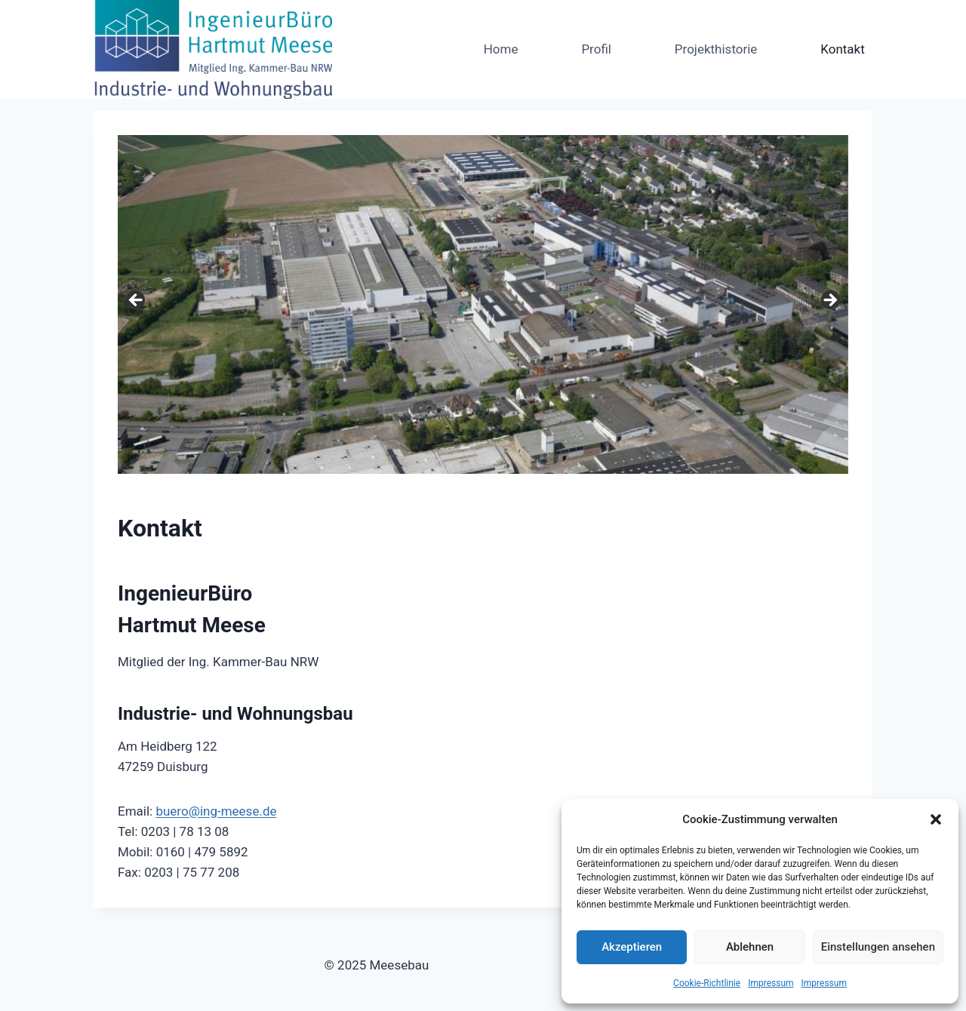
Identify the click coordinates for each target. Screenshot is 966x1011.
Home (501, 49)
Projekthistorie (716, 49)
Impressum (770, 983)
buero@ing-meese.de (215, 811)
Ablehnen (750, 947)
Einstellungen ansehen (878, 947)
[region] (483, 304)
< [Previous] (136, 301)
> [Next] (829, 301)
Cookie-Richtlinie (706, 983)
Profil (596, 49)
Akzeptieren (631, 947)
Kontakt (842, 49)
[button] (935, 819)
